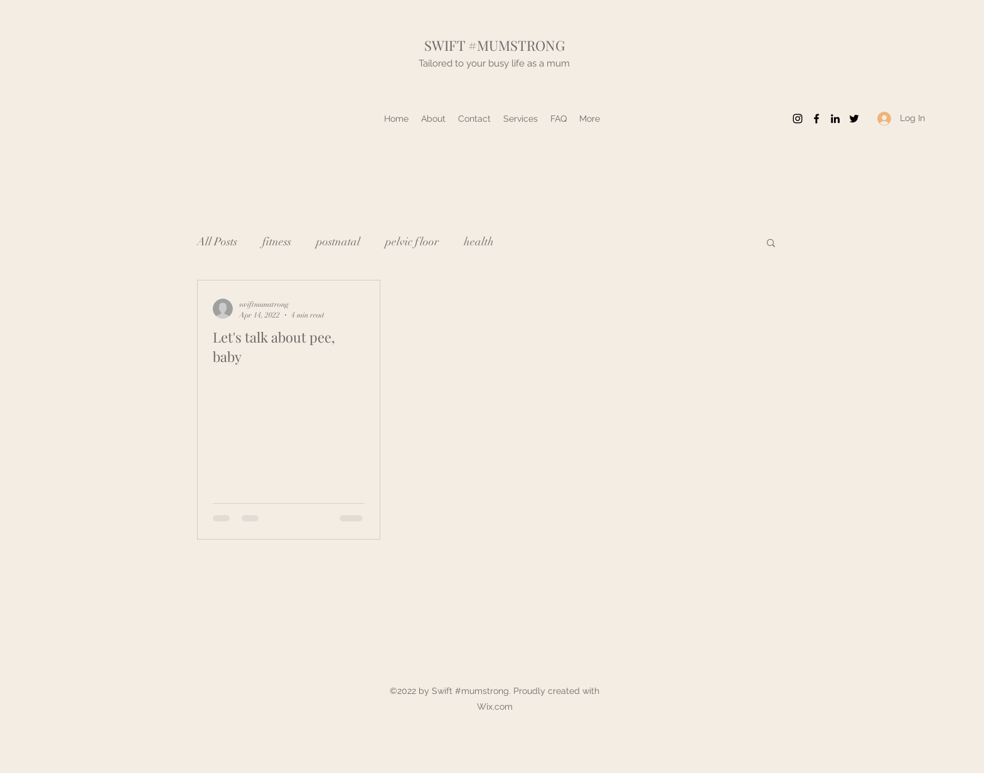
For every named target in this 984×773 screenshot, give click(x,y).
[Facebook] (816, 118)
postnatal (338, 241)
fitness (276, 241)
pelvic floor (412, 241)
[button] (771, 243)
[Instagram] (797, 118)
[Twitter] (854, 118)
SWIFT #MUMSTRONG (494, 45)
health (479, 241)
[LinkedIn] (835, 118)
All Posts (217, 241)
